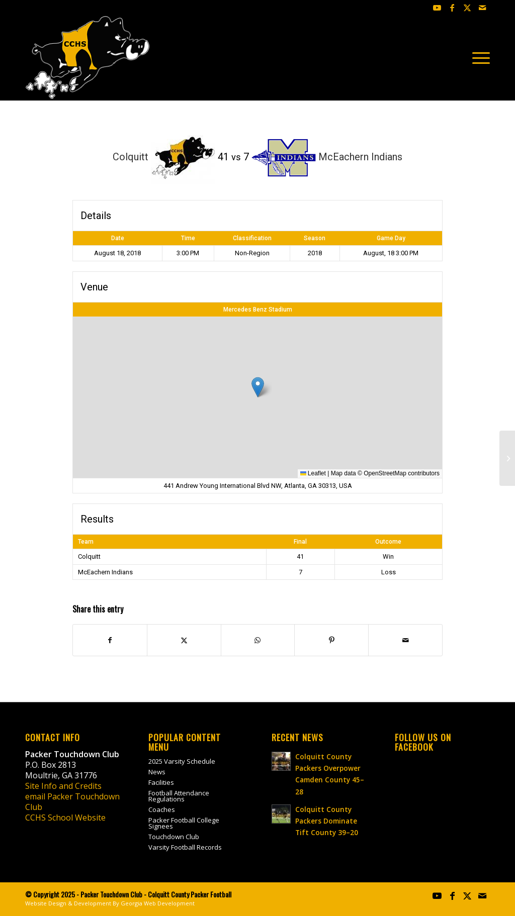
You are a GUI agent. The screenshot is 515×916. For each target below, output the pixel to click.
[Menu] (478, 57)
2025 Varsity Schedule (181, 761)
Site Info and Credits (63, 785)
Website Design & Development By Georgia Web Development (110, 903)
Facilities (161, 782)
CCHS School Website (65, 817)
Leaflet (313, 473)
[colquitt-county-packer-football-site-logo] (87, 57)
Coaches (161, 809)
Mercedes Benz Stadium (257, 309)
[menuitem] (478, 57)
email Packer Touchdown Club (72, 801)
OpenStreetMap (385, 473)
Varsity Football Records (185, 847)
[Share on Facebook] (110, 640)
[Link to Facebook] (452, 7)
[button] (257, 387)
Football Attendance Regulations (178, 795)
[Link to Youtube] (437, 7)
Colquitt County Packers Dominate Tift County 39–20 (326, 820)
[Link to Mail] (482, 7)
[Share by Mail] (405, 640)
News (156, 771)
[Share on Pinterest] (331, 640)
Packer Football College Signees (183, 823)
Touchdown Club (173, 836)
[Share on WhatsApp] (258, 640)
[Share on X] (184, 640)
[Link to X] (467, 7)
